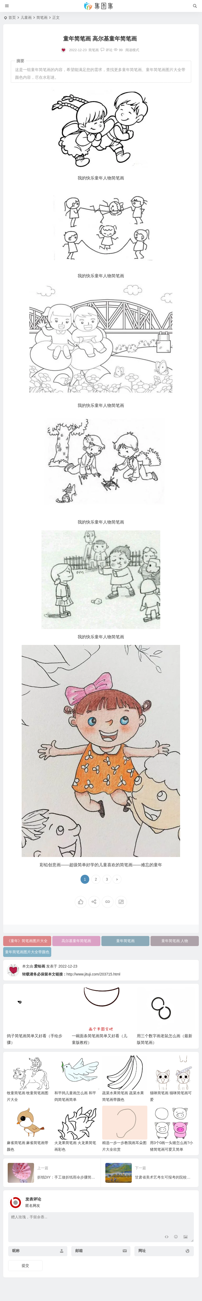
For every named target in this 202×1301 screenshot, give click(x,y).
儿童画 (26, 17)
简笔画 (42, 17)
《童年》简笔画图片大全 (27, 941)
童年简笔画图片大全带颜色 (27, 952)
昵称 (16, 1251)
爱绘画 (39, 966)
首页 (12, 17)
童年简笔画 (125, 941)
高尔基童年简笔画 (76, 941)
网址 (142, 1251)
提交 (25, 1265)
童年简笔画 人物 (174, 941)
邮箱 (79, 1251)
